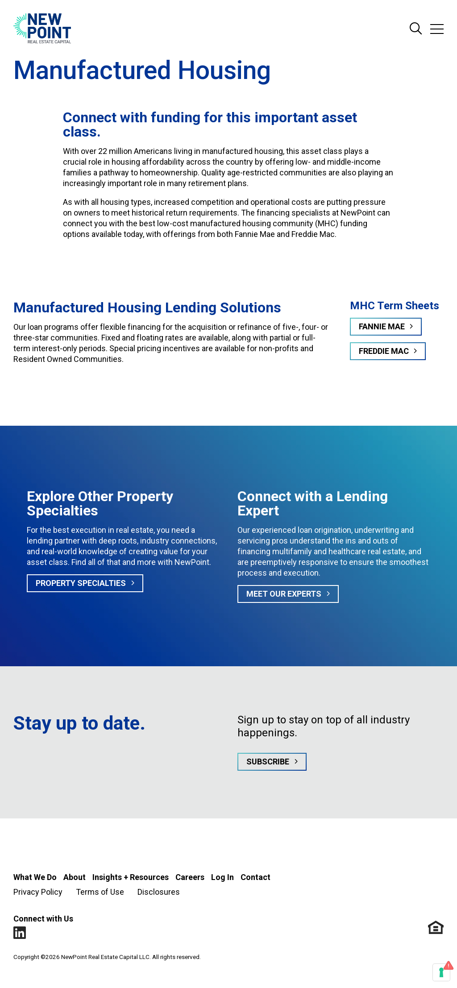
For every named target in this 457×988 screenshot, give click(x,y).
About (74, 877)
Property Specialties (81, 583)
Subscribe (267, 761)
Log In (222, 877)
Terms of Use (100, 892)
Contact (255, 877)
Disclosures (158, 892)
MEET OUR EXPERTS (283, 593)
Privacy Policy (37, 892)
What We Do (35, 877)
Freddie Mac (384, 351)
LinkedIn (19, 933)
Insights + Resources (130, 877)
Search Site (416, 29)
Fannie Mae (382, 326)
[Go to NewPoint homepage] (42, 29)
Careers (189, 877)
